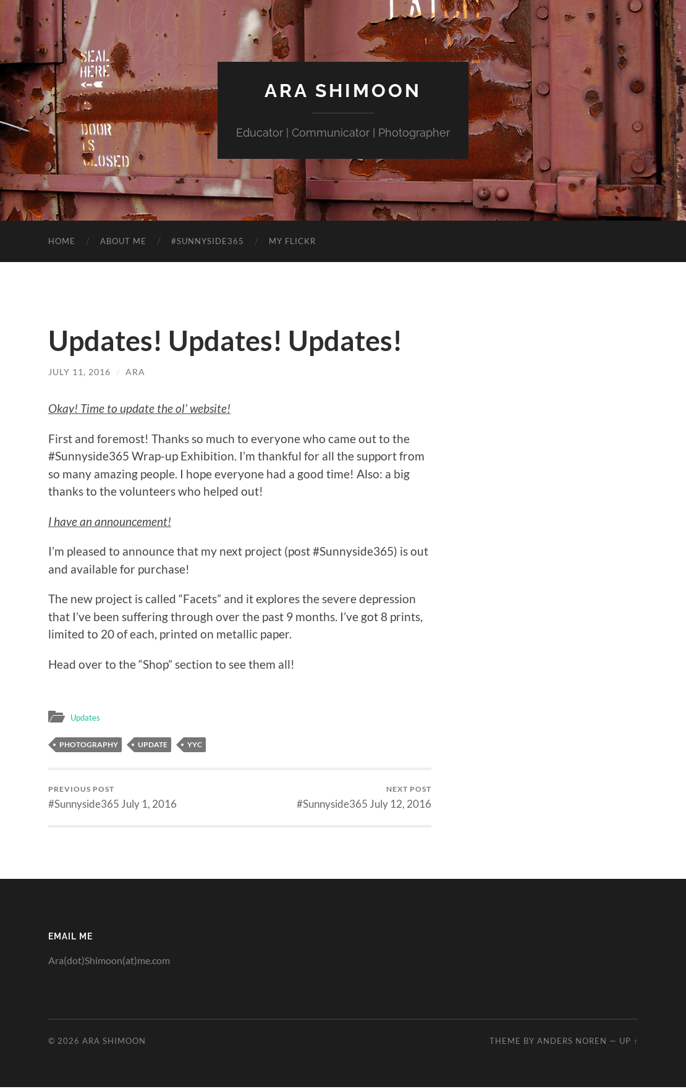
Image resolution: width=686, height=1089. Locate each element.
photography (88, 744)
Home (61, 240)
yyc (194, 744)
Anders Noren (572, 1043)
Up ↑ (628, 1043)
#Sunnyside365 (207, 240)
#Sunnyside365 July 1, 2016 (112, 798)
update (152, 744)
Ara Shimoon (343, 89)
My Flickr (292, 240)
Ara (135, 371)
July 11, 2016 (79, 371)
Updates (87, 716)
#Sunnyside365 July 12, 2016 (364, 798)
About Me (123, 240)
